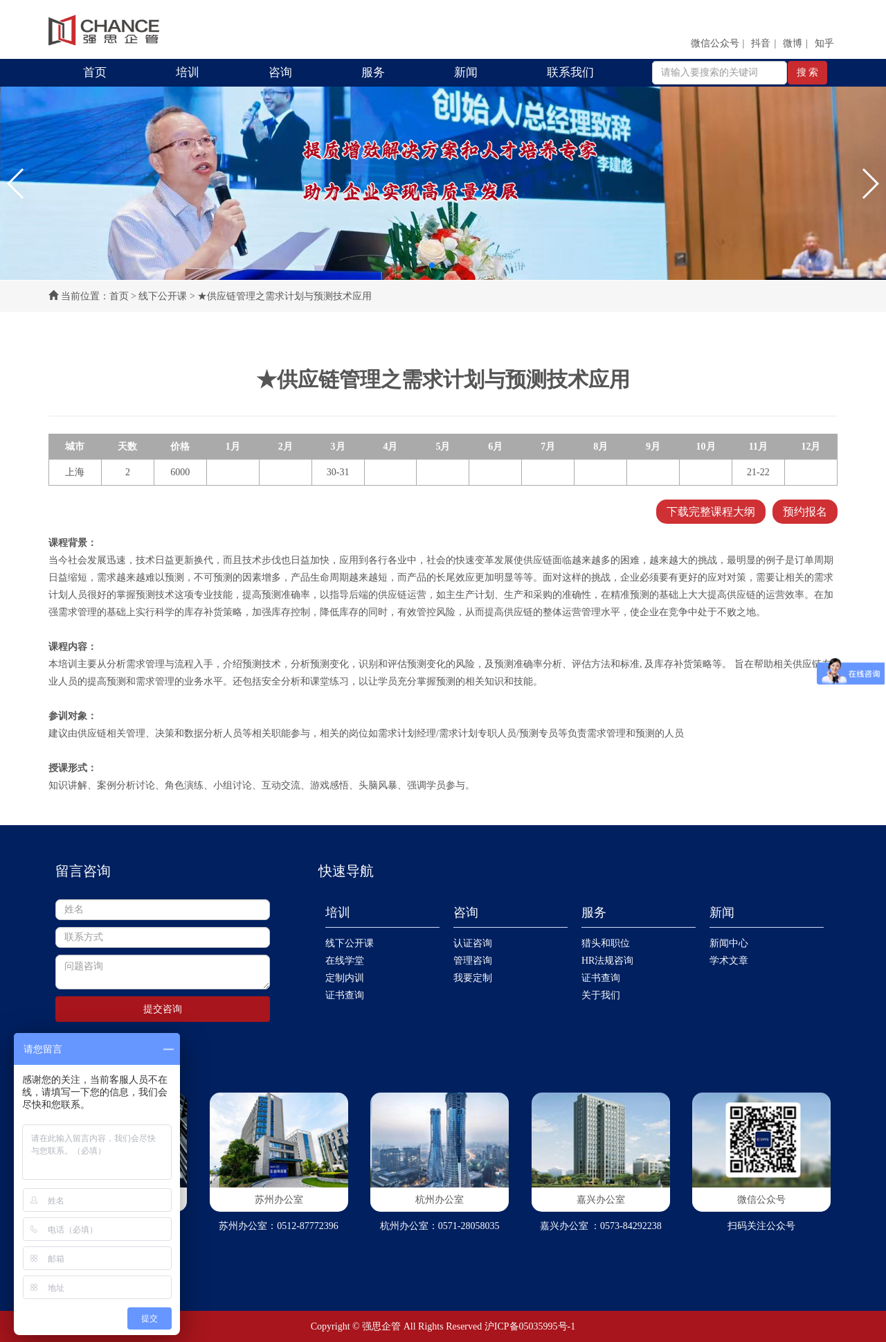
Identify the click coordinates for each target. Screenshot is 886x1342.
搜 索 (808, 72)
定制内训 (344, 978)
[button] (16, 183)
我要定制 (472, 978)
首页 (95, 72)
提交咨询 (162, 1009)
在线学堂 (344, 960)
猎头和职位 (605, 943)
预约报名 (805, 512)
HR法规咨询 (607, 960)
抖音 (760, 43)
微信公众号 (715, 43)
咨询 (280, 72)
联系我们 (570, 72)
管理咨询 (472, 960)
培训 (187, 72)
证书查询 (344, 995)
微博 (792, 43)
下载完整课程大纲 (711, 512)
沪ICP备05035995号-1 (530, 1326)
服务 (373, 72)
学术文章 (728, 960)
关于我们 (600, 995)
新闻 (466, 72)
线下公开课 (162, 296)
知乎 (824, 43)
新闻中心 (728, 943)
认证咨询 (472, 943)
